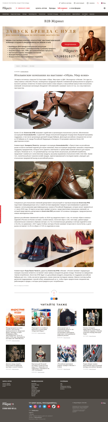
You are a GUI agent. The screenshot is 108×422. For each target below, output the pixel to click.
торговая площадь (52, 14)
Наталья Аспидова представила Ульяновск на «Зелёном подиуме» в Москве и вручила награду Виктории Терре (92, 331)
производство (33, 14)
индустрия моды (15, 14)
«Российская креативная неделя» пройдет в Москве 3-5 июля (66, 365)
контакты (62, 389)
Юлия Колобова (16, 340)
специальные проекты (65, 386)
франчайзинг (76, 14)
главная (18, 66)
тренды (24, 14)
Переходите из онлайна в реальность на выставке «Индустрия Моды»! (40, 329)
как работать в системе (65, 387)
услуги (4, 386)
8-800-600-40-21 (9, 408)
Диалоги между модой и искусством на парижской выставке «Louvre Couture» (14, 365)
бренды (52, 8)
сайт (61, 383)
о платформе (74, 8)
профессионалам (37, 381)
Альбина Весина (24, 71)
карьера (92, 14)
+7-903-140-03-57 (38, 417)
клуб (61, 385)
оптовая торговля (65, 14)
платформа (64, 381)
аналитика (6, 14)
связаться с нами (24, 8)
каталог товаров (6, 383)
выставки (84, 14)
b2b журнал (62, 8)
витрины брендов (7, 385)
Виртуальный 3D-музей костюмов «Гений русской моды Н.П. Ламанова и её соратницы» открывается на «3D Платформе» (40, 367)
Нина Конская (67, 337)
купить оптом (41, 8)
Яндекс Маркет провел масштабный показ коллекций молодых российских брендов (92, 365)
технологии (42, 14)
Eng (104, 3)
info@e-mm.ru (35, 410)
